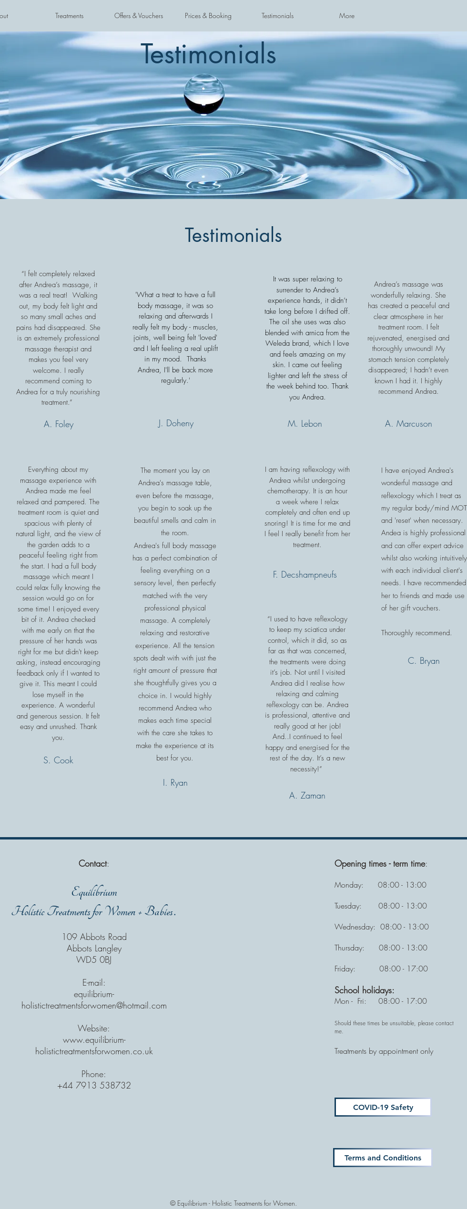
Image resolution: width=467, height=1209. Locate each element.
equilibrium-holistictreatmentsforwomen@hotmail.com (94, 999)
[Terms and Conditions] (383, 1157)
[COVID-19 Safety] (383, 1107)
